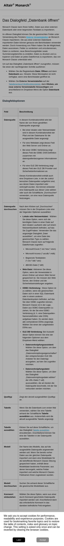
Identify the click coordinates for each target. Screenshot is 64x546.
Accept (43, 540)
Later (19, 540)
